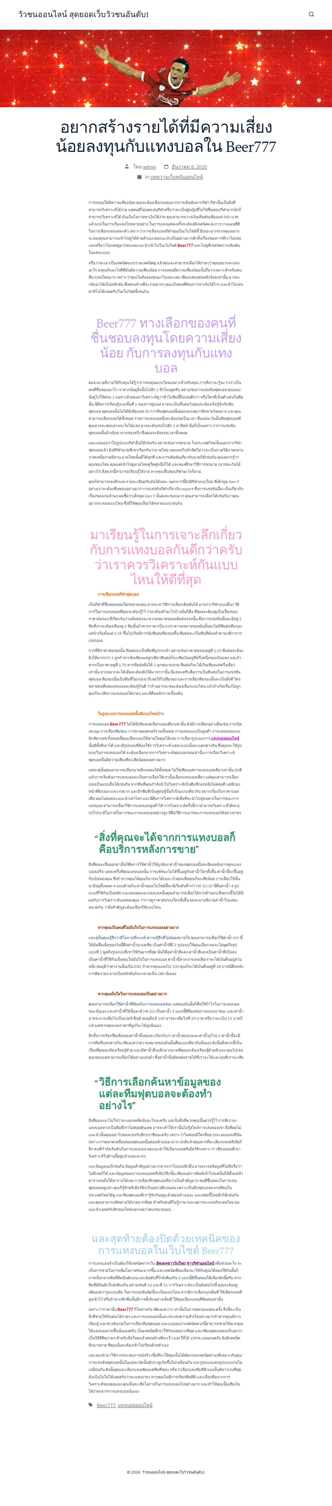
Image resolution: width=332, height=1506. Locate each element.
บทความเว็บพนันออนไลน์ (176, 177)
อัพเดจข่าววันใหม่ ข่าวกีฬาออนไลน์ (185, 1263)
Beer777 (106, 1405)
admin (149, 167)
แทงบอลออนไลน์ (135, 1405)
